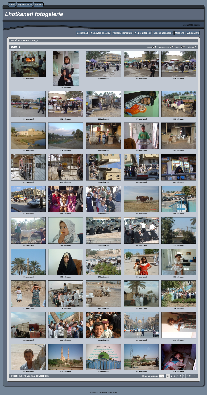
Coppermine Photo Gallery (108, 392)
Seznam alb (82, 33)
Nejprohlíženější (143, 33)
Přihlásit (39, 4)
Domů (12, 4)
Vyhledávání (193, 33)
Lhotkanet (24, 40)
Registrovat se (25, 4)
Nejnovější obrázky (100, 33)
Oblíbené (179, 33)
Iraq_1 (35, 40)
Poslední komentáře (122, 33)
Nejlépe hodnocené (163, 33)
